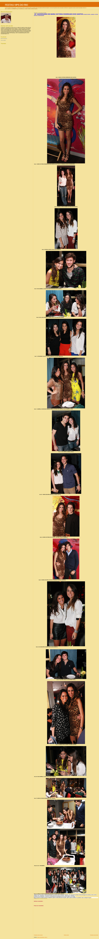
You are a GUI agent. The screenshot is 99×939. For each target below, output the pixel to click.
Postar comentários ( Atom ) (42, 937)
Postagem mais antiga (94, 934)
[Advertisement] (66, 67)
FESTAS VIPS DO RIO (16, 4)
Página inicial (66, 934)
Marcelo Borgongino (4, 38)
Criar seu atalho (3, 40)
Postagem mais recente (38, 934)
